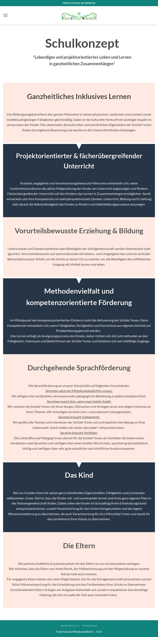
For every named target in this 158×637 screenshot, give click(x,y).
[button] (5, 15)
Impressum (89, 625)
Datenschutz (70, 625)
